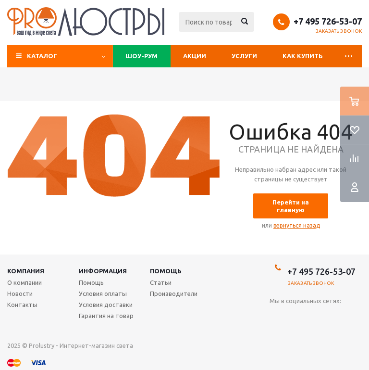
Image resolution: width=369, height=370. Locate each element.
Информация (103, 271)
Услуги (244, 55)
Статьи (161, 282)
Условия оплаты (103, 293)
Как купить (303, 55)
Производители (173, 293)
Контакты (22, 304)
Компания (25, 271)
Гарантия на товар (106, 315)
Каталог (42, 55)
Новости (20, 293)
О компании (24, 282)
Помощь (166, 271)
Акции (194, 55)
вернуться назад (296, 225)
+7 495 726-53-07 (328, 21)
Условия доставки (106, 304)
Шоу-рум (141, 55)
